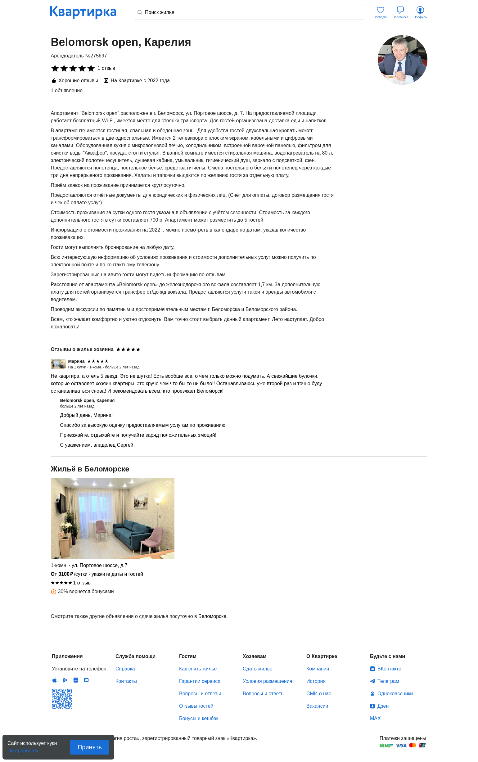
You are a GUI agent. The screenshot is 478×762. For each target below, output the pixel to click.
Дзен (383, 706)
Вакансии (317, 706)
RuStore (86, 680)
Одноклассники (395, 693)
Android (65, 680)
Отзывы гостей (196, 706)
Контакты (126, 681)
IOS (54, 680)
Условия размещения (267, 681)
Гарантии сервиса (199, 681)
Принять (90, 747)
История (316, 681)
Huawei (76, 680)
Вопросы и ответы (200, 693)
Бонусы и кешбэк (198, 718)
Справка (125, 668)
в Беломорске (210, 616)
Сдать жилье (258, 668)
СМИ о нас (318, 693)
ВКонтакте (389, 668)
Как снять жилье (198, 668)
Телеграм (388, 681)
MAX (375, 718)
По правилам (22, 749)
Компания (317, 668)
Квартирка (87, 12)
